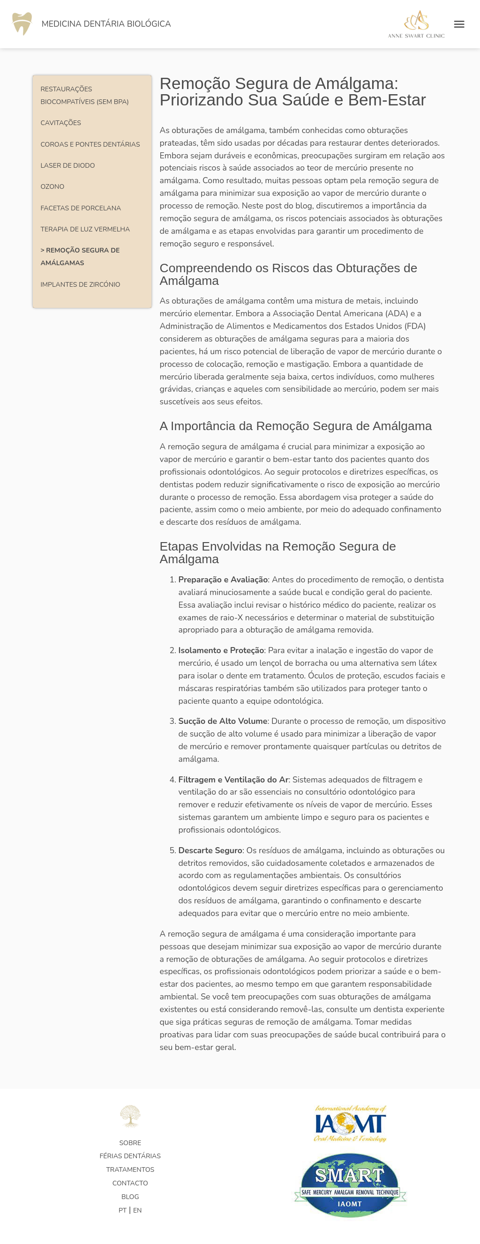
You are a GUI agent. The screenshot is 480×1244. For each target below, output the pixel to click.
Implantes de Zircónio (80, 284)
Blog (130, 1196)
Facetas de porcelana (80, 208)
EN (137, 1210)
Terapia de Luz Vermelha (85, 229)
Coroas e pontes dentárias (90, 144)
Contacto (130, 1183)
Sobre (130, 1143)
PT (123, 1210)
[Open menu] (459, 23)
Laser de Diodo (67, 165)
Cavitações (60, 123)
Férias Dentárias (130, 1156)
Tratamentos (130, 1169)
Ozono (52, 186)
